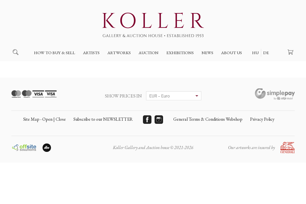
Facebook (147, 119)
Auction (149, 52)
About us (231, 52)
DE (266, 52)
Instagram (159, 119)
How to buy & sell (54, 52)
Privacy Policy (262, 119)
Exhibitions (180, 52)
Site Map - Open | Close (44, 119)
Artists (91, 52)
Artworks (119, 52)
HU (255, 52)
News (207, 52)
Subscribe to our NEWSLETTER (103, 119)
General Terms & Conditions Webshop (207, 119)
